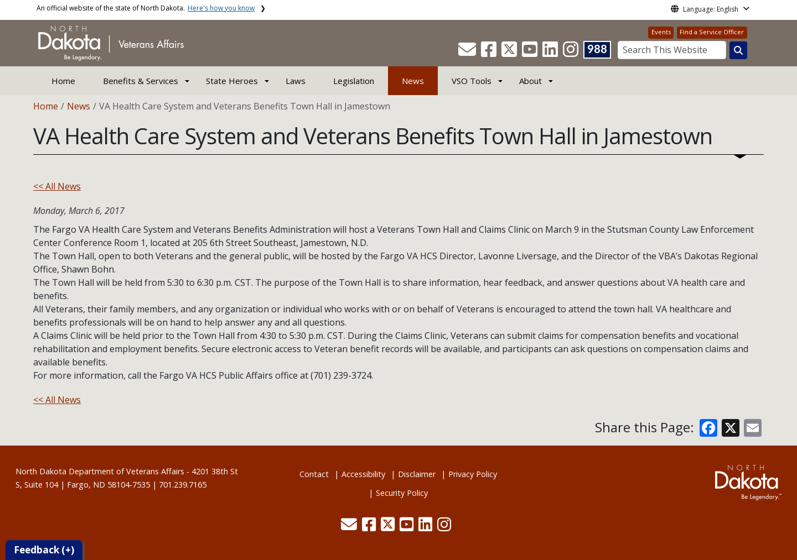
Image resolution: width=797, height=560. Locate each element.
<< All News (57, 186)
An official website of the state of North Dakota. (146, 8)
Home (63, 80)
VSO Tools (471, 80)
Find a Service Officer (712, 32)
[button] (468, 52)
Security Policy (402, 493)
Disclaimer (417, 474)
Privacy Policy (472, 474)
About (530, 80)
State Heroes (232, 80)
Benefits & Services (140, 80)
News (413, 80)
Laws (296, 80)
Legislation (353, 80)
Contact (314, 474)
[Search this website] (738, 50)
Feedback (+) (44, 549)
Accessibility (363, 474)
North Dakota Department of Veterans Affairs (99, 471)
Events (661, 32)
